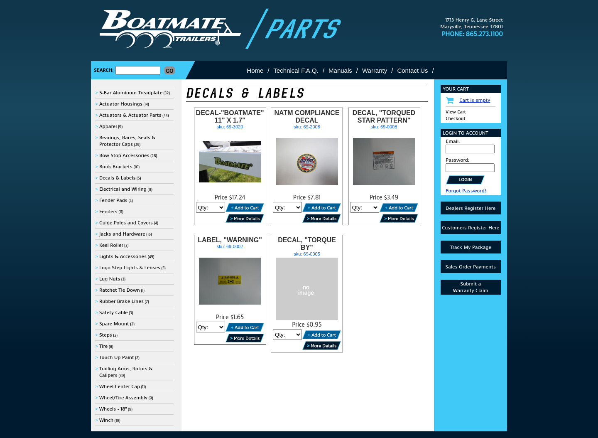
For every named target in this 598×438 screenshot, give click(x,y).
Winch (106, 420)
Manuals (340, 70)
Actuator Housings (120, 104)
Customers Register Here (470, 227)
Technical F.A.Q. (296, 70)
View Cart (456, 112)
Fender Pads (113, 200)
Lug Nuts (109, 279)
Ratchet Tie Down (119, 290)
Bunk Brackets (115, 166)
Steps (105, 335)
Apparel (108, 126)
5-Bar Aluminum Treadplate (130, 92)
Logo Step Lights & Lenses (129, 267)
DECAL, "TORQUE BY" (307, 243)
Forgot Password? (466, 190)
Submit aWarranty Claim (470, 287)
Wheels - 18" (113, 409)
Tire (103, 346)
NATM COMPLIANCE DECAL (307, 116)
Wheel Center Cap (119, 386)
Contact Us (412, 70)
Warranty (374, 70)
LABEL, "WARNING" (230, 240)
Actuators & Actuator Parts (130, 115)
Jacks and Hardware (122, 234)
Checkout (455, 119)
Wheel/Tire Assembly (123, 397)
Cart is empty (474, 100)
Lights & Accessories (123, 256)
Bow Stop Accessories (124, 155)
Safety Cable (113, 312)
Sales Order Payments (470, 266)
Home (255, 70)
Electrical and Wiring (123, 189)
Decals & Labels (117, 178)
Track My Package (470, 247)
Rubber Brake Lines (121, 301)
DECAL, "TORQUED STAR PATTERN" (384, 116)
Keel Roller (111, 245)
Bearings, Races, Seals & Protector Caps (127, 141)
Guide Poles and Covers (126, 222)
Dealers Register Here (470, 208)
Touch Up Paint (116, 357)
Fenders (108, 211)
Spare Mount (114, 323)
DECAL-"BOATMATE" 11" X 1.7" (230, 116)
